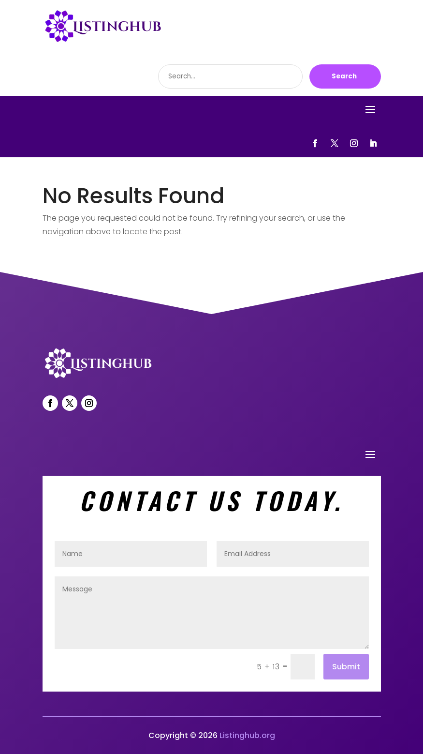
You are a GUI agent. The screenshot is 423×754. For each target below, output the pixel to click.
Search (344, 76)
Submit (346, 666)
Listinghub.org (247, 735)
